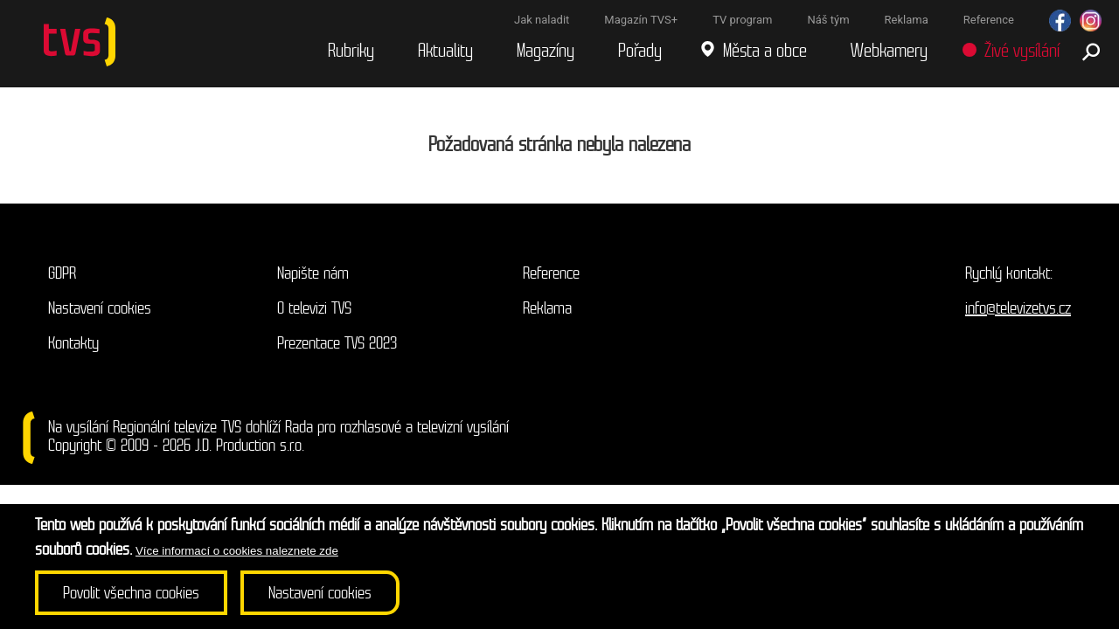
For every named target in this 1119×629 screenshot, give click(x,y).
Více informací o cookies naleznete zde (237, 550)
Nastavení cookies (99, 308)
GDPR (62, 273)
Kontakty (73, 343)
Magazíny (545, 51)
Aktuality (445, 51)
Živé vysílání (1022, 51)
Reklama (547, 308)
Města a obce (765, 51)
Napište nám (313, 273)
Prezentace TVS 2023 (337, 343)
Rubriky (351, 51)
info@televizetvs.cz (1018, 308)
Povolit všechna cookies (131, 593)
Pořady (640, 51)
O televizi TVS (314, 308)
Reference (551, 273)
